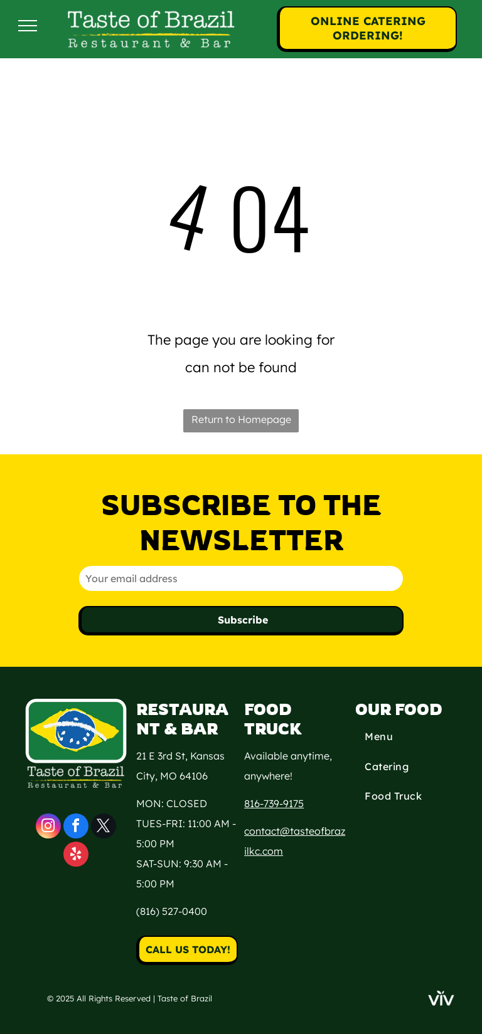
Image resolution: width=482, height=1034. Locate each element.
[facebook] (75, 827)
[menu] (27, 25)
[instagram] (48, 827)
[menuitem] (406, 738)
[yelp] (75, 856)
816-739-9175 (274, 803)
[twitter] (103, 827)
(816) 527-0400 (171, 911)
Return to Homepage (241, 419)
